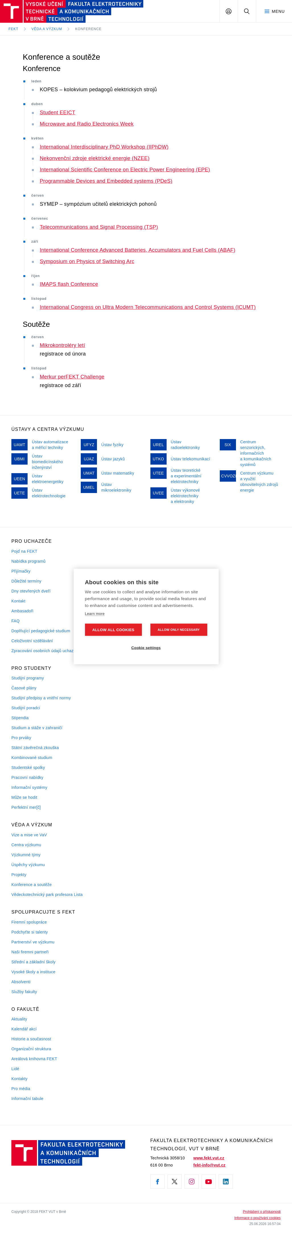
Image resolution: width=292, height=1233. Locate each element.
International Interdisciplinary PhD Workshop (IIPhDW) (104, 147)
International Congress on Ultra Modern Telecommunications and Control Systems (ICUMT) (148, 307)
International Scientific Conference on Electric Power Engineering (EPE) (125, 169)
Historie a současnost (31, 1039)
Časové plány (23, 688)
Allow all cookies (113, 630)
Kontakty (19, 1078)
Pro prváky (21, 737)
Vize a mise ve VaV (29, 835)
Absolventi (20, 982)
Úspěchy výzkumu (28, 864)
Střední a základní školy (33, 962)
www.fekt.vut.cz (208, 1158)
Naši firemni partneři (30, 952)
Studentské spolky (28, 767)
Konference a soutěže (31, 884)
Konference (88, 29)
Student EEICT (57, 112)
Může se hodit (24, 797)
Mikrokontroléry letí (62, 345)
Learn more (95, 613)
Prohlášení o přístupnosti (262, 1212)
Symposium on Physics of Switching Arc (87, 261)
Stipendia (20, 718)
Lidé (15, 1068)
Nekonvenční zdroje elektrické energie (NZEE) (95, 158)
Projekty (18, 874)
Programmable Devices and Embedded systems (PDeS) (106, 181)
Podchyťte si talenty (29, 932)
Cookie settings (146, 648)
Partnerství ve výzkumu (33, 942)
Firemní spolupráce (29, 922)
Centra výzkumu (26, 845)
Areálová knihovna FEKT (34, 1059)
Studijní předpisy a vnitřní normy (41, 698)
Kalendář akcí (24, 1029)
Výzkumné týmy (25, 855)
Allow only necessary (179, 629)
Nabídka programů (28, 561)
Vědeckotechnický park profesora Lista (47, 894)
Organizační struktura (31, 1049)
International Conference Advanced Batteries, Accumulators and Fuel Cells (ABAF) (137, 250)
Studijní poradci (25, 708)
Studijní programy (27, 678)
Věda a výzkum (47, 29)
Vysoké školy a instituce (33, 972)
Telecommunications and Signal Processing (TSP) (99, 227)
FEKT (13, 29)
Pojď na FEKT (24, 551)
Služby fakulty (24, 991)
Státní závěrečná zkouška (35, 747)
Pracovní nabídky (27, 777)
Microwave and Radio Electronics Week (87, 124)
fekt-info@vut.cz (209, 1165)
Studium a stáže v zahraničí (37, 727)
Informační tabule (27, 1098)
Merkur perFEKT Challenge (72, 377)
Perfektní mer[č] (26, 807)
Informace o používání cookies (257, 1218)
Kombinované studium (31, 757)
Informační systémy (29, 787)
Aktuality (19, 1019)
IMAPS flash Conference (69, 284)
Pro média (20, 1088)
